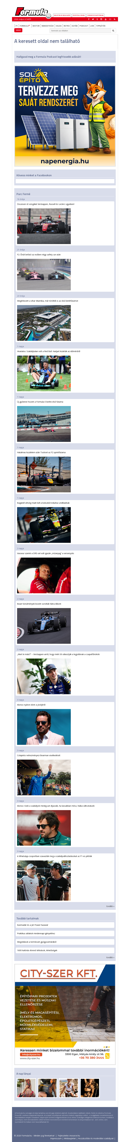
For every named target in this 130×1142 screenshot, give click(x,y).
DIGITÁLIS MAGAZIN (62, 15)
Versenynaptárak (95, 15)
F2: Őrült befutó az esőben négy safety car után (44, 271)
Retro (67, 26)
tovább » (110, 906)
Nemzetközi (48, 26)
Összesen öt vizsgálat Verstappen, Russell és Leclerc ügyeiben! (45, 223)
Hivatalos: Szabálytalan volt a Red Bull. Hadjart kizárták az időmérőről (48, 370)
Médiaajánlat (70, 1138)
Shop (18, 30)
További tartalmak (27, 918)
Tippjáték (100, 26)
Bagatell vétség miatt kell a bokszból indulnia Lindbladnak (44, 522)
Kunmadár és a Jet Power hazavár (32, 925)
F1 (17, 26)
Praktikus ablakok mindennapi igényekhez (36, 933)
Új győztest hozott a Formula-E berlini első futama (44, 421)
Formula (25, 26)
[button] (114, 19)
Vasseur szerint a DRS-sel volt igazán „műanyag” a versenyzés (45, 572)
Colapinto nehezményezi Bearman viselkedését (44, 774)
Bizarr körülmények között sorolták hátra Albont (44, 623)
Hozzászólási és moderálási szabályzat (96, 1138)
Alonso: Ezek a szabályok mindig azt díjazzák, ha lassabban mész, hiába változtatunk (56, 825)
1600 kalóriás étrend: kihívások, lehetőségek (37, 950)
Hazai (59, 26)
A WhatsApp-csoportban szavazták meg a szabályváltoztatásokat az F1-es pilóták (54, 878)
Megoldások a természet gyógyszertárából (36, 942)
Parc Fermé (23, 194)
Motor (36, 26)
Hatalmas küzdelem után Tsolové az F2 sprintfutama (44, 471)
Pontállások (79, 15)
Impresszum (56, 1138)
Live (92, 26)
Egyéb (74, 26)
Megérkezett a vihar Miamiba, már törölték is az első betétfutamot (47, 320)
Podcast (84, 26)
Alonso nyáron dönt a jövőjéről (44, 724)
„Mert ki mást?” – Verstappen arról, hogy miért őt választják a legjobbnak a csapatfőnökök (58, 673)
